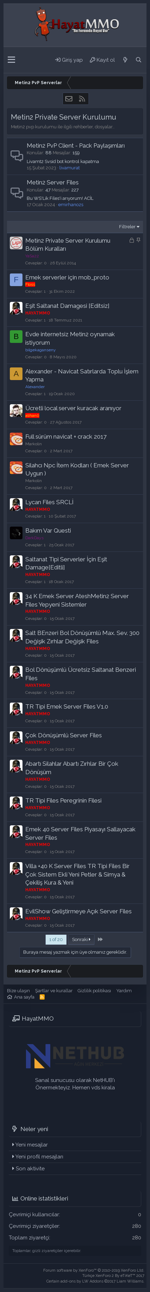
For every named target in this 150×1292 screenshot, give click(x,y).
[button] (11, 60)
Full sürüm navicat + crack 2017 (65, 436)
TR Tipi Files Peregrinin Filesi (63, 800)
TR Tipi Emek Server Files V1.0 (66, 706)
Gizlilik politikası (94, 990)
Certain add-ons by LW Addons (95, 1281)
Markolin (33, 443)
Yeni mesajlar (31, 1145)
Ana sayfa (24, 997)
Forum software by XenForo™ (93, 1270)
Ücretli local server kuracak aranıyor (73, 408)
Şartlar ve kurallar (54, 990)
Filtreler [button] (127, 226)
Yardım (124, 990)
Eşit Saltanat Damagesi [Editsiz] (67, 305)
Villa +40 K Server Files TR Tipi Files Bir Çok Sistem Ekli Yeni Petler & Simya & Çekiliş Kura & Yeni (77, 874)
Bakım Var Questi (48, 530)
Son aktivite (30, 1168)
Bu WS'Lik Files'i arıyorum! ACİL (60, 198)
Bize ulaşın (18, 990)
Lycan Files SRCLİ (49, 502)
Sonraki (81, 939)
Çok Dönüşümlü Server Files (63, 735)
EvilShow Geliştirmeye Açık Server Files (78, 911)
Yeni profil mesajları (39, 1157)
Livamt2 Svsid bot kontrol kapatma (63, 161)
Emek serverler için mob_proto (67, 277)
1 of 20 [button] (56, 939)
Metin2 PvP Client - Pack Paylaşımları (76, 145)
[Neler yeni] (125, 60)
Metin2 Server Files (53, 182)
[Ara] (138, 60)
